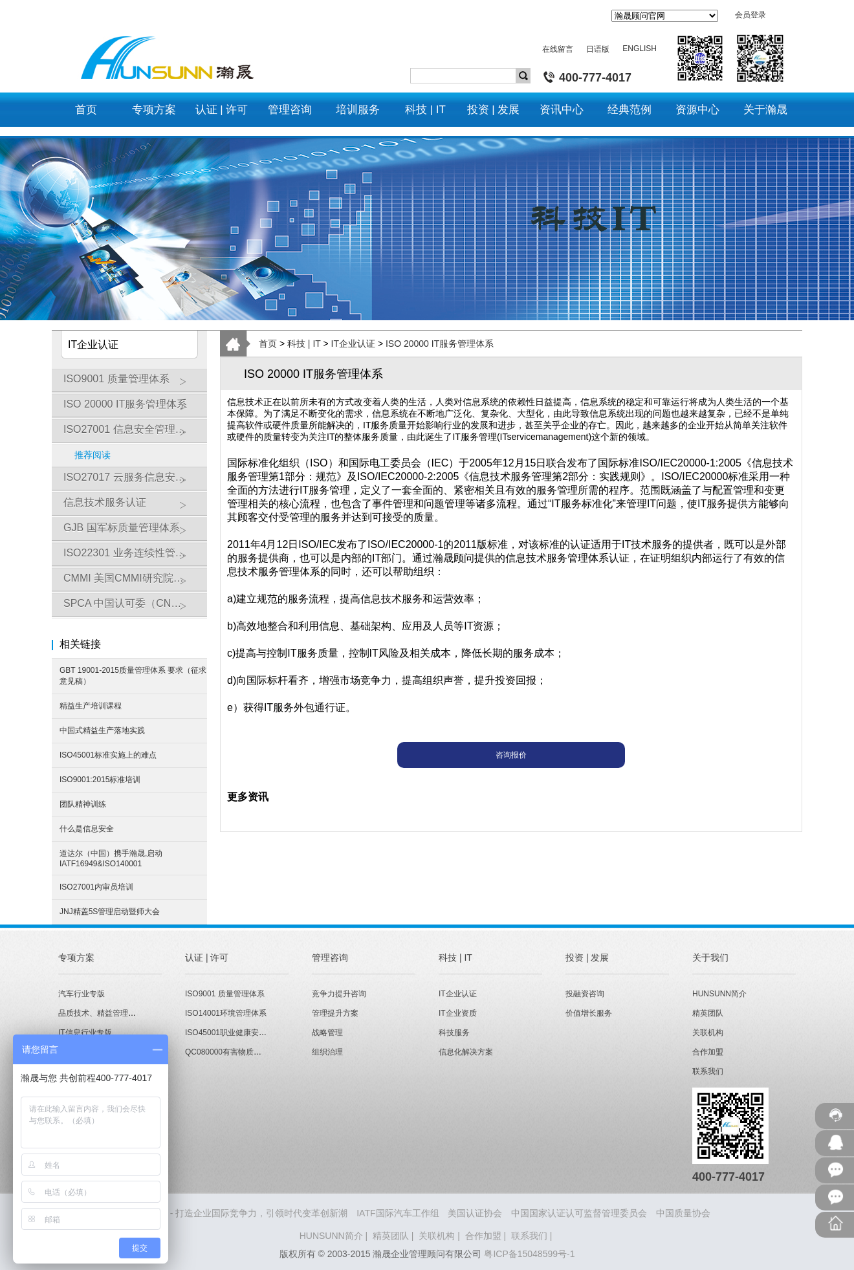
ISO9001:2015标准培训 (100, 779)
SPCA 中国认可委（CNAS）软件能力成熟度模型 (135, 608)
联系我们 (707, 1071)
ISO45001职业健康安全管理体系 (241, 1032)
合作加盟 (707, 1052)
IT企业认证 (353, 343)
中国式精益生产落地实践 (102, 730)
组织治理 (327, 1052)
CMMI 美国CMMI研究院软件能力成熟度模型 (135, 583)
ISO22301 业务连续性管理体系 (134, 557)
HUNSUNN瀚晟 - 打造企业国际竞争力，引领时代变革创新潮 (225, 1213)
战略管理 (327, 1032)
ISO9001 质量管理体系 (132, 383)
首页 (268, 343)
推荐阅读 (92, 455)
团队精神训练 (83, 804)
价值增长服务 (588, 1013)
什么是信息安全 (87, 828)
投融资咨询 (584, 993)
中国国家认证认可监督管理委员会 (579, 1213)
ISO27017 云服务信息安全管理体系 (135, 482)
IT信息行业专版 (85, 1032)
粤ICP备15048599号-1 (529, 1254)
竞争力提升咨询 (339, 993)
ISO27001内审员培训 (96, 887)
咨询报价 (511, 755)
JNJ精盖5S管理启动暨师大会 (110, 911)
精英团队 (707, 1013)
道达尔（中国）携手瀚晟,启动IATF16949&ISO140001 (111, 858)
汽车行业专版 (81, 993)
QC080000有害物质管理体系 (235, 1052)
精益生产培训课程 (91, 705)
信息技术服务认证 (132, 507)
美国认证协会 (475, 1213)
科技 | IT (304, 343)
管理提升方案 (335, 1013)
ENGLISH (639, 48)
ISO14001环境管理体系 (226, 1013)
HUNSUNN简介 (719, 993)
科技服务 (454, 1032)
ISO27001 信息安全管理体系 (132, 434)
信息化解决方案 (466, 1052)
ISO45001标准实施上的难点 (108, 755)
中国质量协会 (683, 1213)
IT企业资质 (458, 1013)
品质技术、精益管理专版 (101, 1013)
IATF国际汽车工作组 (397, 1213)
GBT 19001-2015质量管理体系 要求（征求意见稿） (133, 676)
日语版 (597, 49)
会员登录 (750, 14)
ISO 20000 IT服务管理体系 (132, 409)
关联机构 (707, 1032)
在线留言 (557, 49)
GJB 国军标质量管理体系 (132, 532)
